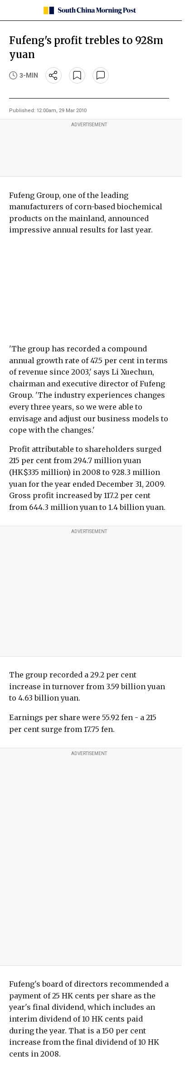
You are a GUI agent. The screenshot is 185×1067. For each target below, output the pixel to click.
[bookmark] (77, 75)
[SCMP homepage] (89, 10)
